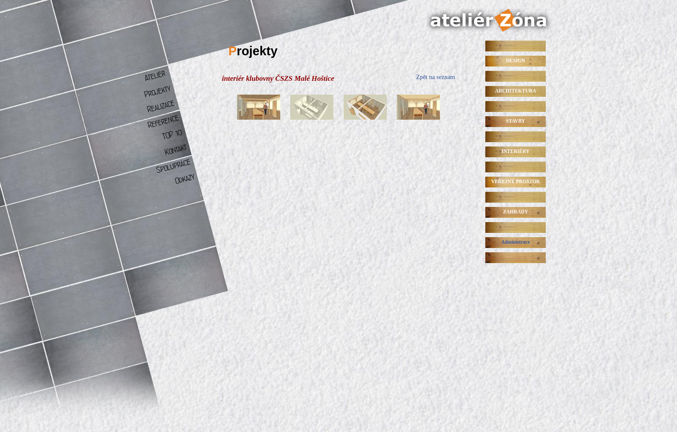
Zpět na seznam (435, 76)
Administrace (515, 242)
